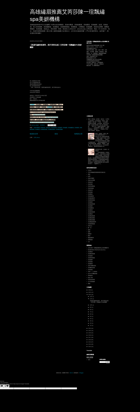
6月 (91, 314)
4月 (91, 318)
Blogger (81, 372)
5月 (91, 316)
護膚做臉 (90, 239)
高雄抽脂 (90, 269)
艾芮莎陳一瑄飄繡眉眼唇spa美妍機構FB (98, 247)
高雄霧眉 (76, 127)
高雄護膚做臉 (91, 223)
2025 (89, 292)
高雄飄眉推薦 (43, 129)
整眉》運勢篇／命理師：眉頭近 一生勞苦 (98, 119)
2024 (89, 294)
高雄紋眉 (48, 127)
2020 (89, 330)
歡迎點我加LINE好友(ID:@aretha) (96, 249)
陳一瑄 (89, 227)
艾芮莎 (89, 170)
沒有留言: (42, 125)
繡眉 (89, 229)
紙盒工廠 (90, 277)
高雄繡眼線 (71, 127)
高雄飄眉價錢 (59, 129)
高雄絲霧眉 (54, 127)
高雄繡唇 (65, 127)
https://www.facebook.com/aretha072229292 (42, 122)
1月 (91, 325)
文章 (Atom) (37, 137)
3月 (91, 321)
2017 (89, 337)
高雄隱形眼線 (91, 200)
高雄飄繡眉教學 (92, 221)
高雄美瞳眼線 (91, 186)
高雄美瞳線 (91, 188)
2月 (91, 323)
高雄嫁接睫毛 (91, 198)
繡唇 (89, 231)
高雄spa (90, 225)
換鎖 (89, 283)
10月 (91, 305)
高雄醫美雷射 (91, 267)
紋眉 (89, 176)
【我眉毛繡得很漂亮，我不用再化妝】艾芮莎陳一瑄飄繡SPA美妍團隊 (99, 301)
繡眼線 (89, 233)
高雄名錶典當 (91, 279)
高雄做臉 (90, 192)
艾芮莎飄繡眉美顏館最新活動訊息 (96, 172)
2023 (89, 328)
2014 (89, 344)
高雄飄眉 (49, 107)
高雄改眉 (42, 127)
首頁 (56, 134)
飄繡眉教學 (91, 237)
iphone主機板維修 (92, 273)
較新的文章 (34, 134)
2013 (89, 346)
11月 (91, 298)
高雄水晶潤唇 (91, 180)
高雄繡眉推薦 (91, 204)
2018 (89, 335)
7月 (91, 311)
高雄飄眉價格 (51, 129)
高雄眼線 (90, 194)
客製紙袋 (90, 275)
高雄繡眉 (32, 104)
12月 (91, 296)
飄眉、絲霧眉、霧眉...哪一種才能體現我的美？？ (102, 134)
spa (89, 241)
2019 (89, 332)
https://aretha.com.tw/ (39, 114)
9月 (91, 307)
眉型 (89, 174)
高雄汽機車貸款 (92, 265)
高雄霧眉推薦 (91, 212)
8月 (91, 309)
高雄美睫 (90, 184)
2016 (89, 339)
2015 (89, 342)
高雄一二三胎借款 (92, 271)
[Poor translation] (6, 385)
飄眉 (89, 235)
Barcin (71, 372)
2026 (89, 290)
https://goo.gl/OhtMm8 (52, 117)
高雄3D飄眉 (37, 127)
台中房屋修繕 (91, 281)
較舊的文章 (78, 134)
